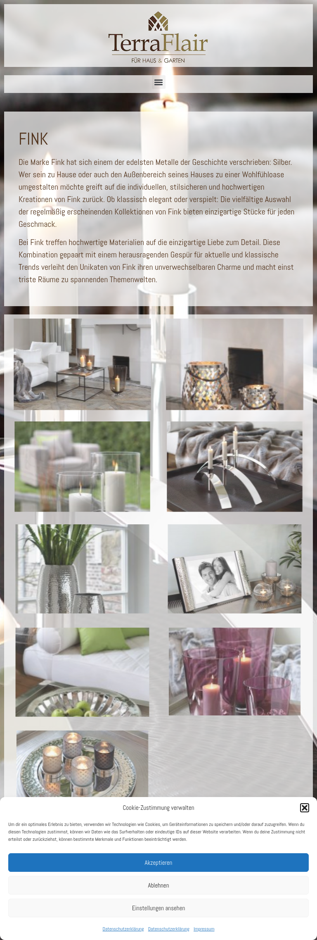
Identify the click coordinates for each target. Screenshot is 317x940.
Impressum (204, 929)
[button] (304, 808)
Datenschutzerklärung (123, 929)
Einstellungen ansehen (158, 908)
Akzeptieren (159, 862)
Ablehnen (158, 885)
